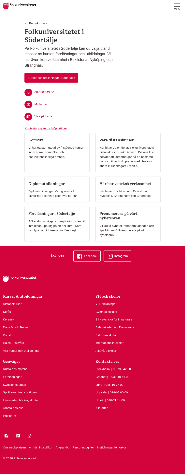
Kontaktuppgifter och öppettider (46, 128)
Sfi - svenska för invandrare (114, 319)
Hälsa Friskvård (13, 342)
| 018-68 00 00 (118, 392)
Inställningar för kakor (111, 447)
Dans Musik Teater (15, 327)
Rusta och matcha (15, 369)
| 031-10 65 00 (119, 376)
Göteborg (101, 376)
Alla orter (101, 408)
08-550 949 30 (44, 92)
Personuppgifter (83, 447)
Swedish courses (14, 384)
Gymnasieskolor (106, 311)
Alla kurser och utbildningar (21, 350)
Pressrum (9, 415)
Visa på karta (43, 116)
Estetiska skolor (106, 335)
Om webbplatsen (14, 447)
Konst (7, 335)
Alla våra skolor (105, 350)
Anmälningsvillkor (40, 447)
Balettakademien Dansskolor (114, 327)
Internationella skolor (109, 342)
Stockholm (102, 369)
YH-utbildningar (105, 304)
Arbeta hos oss (13, 408)
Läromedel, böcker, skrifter (21, 400)
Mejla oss (41, 104)
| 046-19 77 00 (113, 384)
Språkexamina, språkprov (20, 392)
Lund (98, 384)
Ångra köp (62, 447)
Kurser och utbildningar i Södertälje (51, 77)
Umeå (99, 400)
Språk (7, 311)
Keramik (8, 319)
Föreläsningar (12, 376)
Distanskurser (12, 304)
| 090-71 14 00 (115, 400)
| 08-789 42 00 (121, 369)
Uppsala (101, 392)
